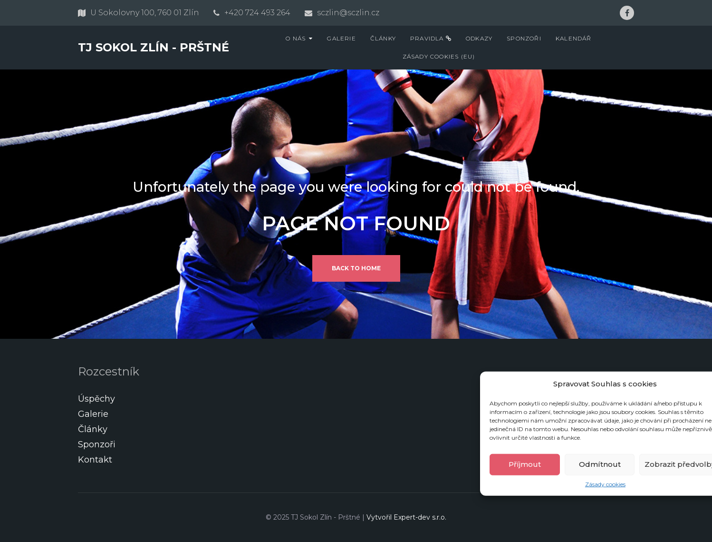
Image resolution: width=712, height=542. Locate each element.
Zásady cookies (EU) (439, 56)
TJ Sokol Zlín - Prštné (153, 47)
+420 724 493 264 (257, 12)
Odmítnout (600, 464)
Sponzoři (524, 38)
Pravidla (431, 38)
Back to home (356, 268)
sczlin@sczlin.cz (348, 12)
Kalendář (574, 38)
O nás (296, 38)
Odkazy (479, 38)
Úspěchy (96, 399)
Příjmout (525, 464)
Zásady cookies (605, 483)
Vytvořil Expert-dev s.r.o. (406, 517)
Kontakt (95, 459)
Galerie (341, 38)
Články (383, 38)
